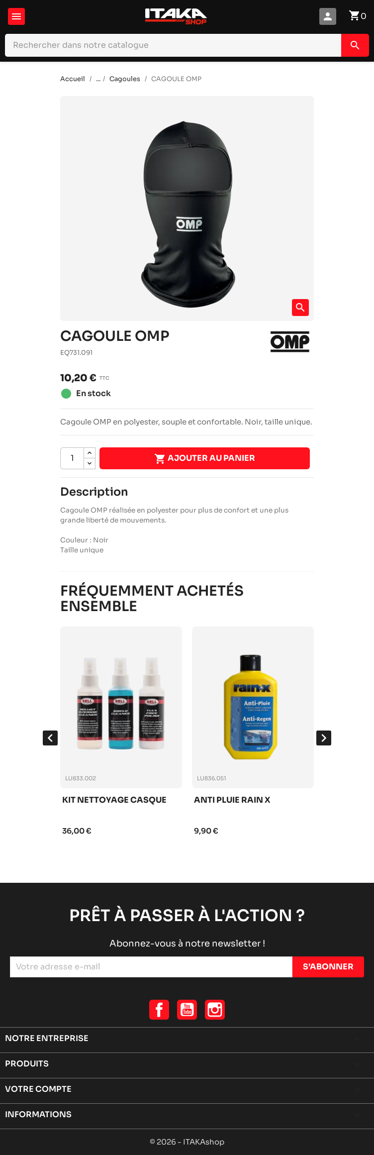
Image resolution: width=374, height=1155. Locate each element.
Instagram (215, 1010)
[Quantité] (72, 458)
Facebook (159, 1010)
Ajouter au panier (204, 459)
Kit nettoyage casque (114, 800)
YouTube (187, 1010)
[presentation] (50, 738)
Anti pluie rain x (232, 800)
